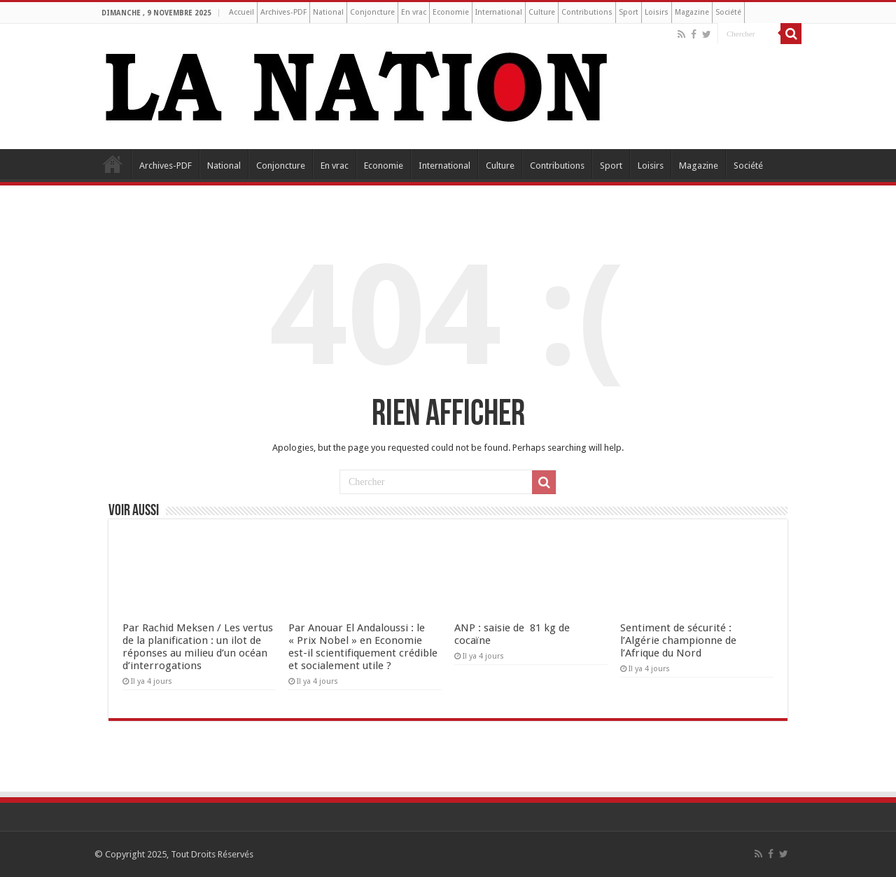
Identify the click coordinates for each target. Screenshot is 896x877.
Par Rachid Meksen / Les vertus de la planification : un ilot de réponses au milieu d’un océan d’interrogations (197, 647)
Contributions (586, 12)
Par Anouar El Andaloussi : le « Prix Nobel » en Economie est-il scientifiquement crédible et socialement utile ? (363, 647)
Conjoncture (372, 12)
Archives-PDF (283, 12)
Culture (541, 12)
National (328, 12)
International (498, 12)
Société (728, 12)
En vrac (413, 12)
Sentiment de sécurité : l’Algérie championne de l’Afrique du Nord (678, 640)
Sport (628, 12)
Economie (451, 12)
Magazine (692, 12)
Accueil (241, 12)
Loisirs (656, 12)
